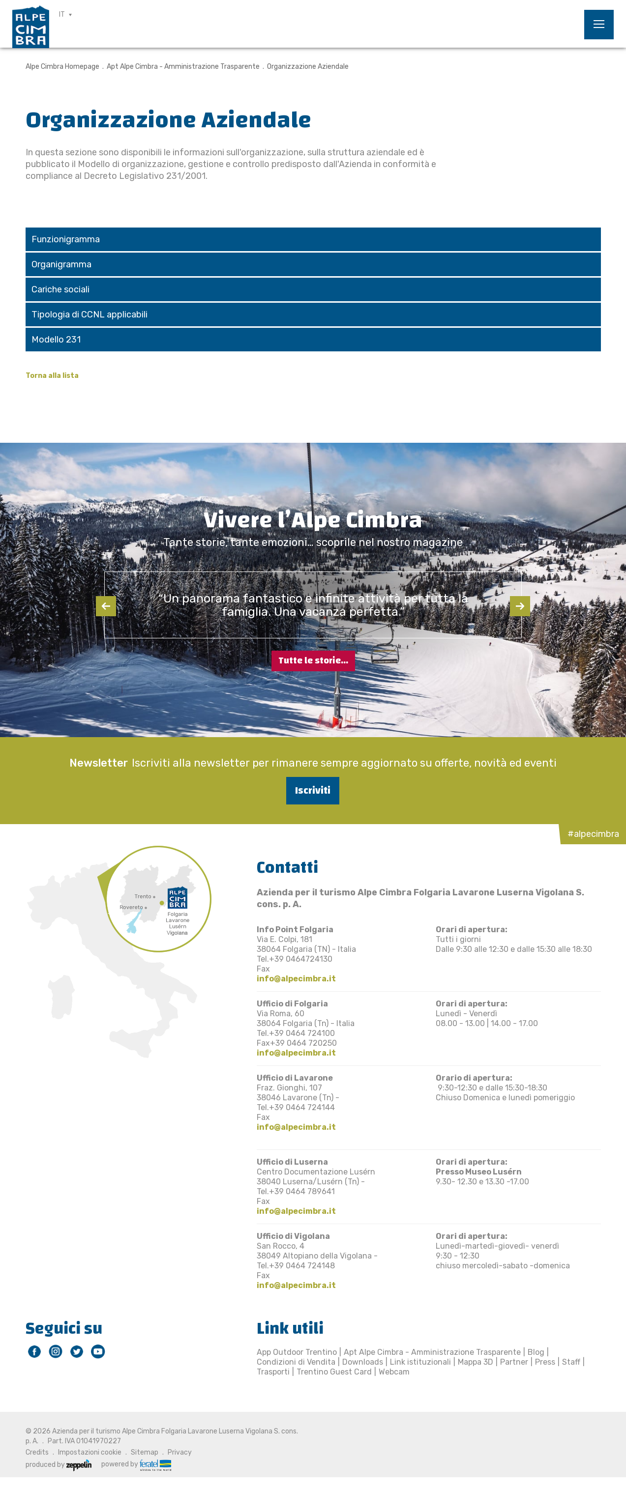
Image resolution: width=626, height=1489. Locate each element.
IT (62, 14)
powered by (136, 1464)
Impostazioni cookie (89, 1452)
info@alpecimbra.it (296, 978)
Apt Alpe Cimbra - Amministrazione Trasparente (183, 66)
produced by (58, 1465)
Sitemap (144, 1452)
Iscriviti (312, 790)
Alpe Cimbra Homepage (62, 66)
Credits (37, 1452)
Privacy (180, 1452)
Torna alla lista (52, 376)
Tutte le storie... (313, 660)
